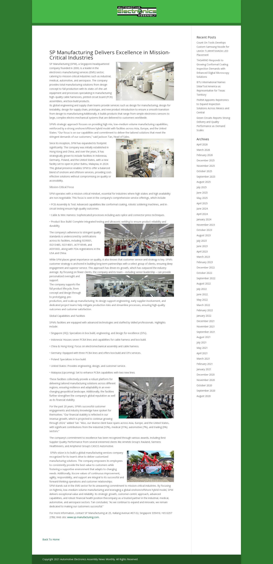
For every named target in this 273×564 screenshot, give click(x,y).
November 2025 (206, 165)
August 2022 (204, 283)
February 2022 (205, 310)
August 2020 (204, 396)
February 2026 (205, 155)
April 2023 (202, 251)
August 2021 (204, 337)
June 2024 (202, 208)
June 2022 (202, 294)
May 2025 (202, 198)
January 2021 (204, 369)
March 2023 (203, 256)
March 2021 (203, 358)
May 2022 (202, 299)
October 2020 (204, 385)
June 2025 (202, 192)
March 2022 (203, 305)
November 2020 (206, 380)
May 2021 (202, 347)
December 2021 (206, 321)
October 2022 (204, 273)
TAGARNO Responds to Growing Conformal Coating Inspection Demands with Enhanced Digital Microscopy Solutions (213, 68)
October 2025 (204, 171)
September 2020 (206, 390)
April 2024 (202, 214)
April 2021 (202, 353)
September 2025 (206, 176)
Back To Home (51, 539)
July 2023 (202, 240)
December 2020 (206, 374)
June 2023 (202, 246)
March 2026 (203, 149)
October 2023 (204, 230)
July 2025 (202, 187)
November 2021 (206, 326)
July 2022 (202, 289)
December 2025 (206, 160)
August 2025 (204, 181)
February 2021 (205, 363)
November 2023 (206, 224)
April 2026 (202, 144)
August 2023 (204, 235)
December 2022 (206, 267)
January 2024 (204, 219)
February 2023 (205, 262)
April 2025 (202, 203)
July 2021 (202, 342)
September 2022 (206, 278)
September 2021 (206, 331)
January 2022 (204, 315)
